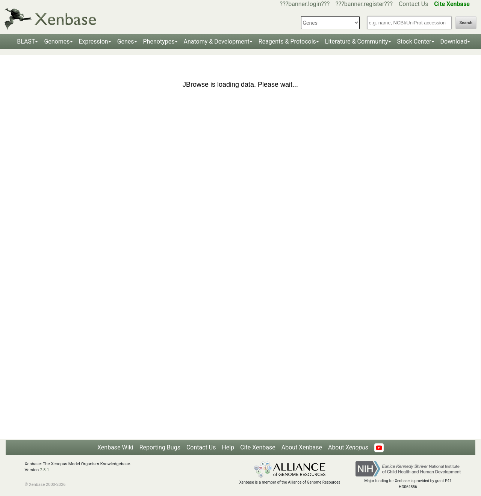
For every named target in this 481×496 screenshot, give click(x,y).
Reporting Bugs (159, 447)
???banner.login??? (305, 4)
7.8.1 (44, 469)
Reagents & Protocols (287, 41)
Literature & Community (356, 41)
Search (466, 22)
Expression (93, 41)
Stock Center (414, 41)
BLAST (26, 41)
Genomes (57, 41)
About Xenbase (301, 447)
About (348, 447)
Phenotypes (159, 41)
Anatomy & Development (217, 41)
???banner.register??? (364, 4)
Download (453, 41)
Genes (125, 41)
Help (228, 447)
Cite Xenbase (257, 447)
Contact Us (413, 4)
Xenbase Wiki (115, 447)
